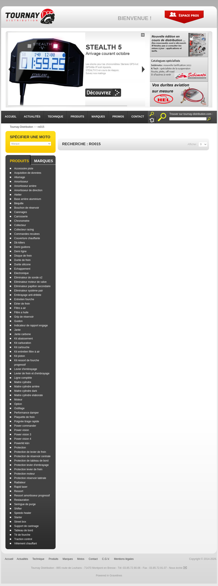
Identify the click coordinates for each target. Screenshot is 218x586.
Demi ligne (20, 251)
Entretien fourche (24, 299)
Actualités (22, 558)
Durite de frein (22, 260)
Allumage (19, 177)
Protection (20, 447)
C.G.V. (106, 558)
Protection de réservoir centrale (32, 456)
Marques (43, 161)
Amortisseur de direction (28, 190)
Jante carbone (22, 334)
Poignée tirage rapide (26, 421)
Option (18, 403)
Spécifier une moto (30, 137)
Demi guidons (22, 247)
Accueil (9, 558)
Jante (17, 329)
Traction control (23, 539)
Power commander (25, 425)
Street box (20, 521)
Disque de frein (23, 255)
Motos (80, 558)
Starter (18, 517)
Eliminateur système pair (28, 290)
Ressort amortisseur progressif (32, 495)
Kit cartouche (21, 347)
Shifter (18, 508)
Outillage (19, 408)
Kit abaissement (23, 338)
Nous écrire (178, 567)
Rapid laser (20, 486)
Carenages (20, 212)
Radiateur (20, 482)
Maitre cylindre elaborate (28, 395)
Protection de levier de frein (30, 451)
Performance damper (26, 412)
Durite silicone (22, 264)
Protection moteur (24, 473)
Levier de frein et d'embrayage (31, 373)
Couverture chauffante (27, 238)
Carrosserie (21, 216)
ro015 (40, 126)
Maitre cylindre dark (25, 390)
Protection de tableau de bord (31, 460)
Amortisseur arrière (25, 185)
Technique (38, 558)
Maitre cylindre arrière (26, 386)
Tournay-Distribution (21, 126)
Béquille (19, 203)
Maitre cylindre (22, 382)
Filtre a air (20, 308)
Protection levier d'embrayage (31, 465)
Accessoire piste (23, 168)
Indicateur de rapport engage (31, 325)
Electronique (21, 273)
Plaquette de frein (24, 417)
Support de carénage (26, 526)
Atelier (18, 194)
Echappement (22, 268)
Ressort (18, 491)
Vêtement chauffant (25, 543)
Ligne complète (23, 377)
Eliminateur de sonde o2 (28, 277)
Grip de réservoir (24, 316)
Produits (19, 161)
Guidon (18, 321)
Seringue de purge (25, 504)
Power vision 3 (22, 434)
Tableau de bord (23, 530)
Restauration (21, 499)
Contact (93, 558)
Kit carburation (22, 342)
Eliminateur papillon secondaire (32, 286)
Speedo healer (22, 512)
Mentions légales (124, 558)
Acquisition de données (27, 172)
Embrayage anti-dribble (27, 294)
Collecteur (20, 225)
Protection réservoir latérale (30, 478)
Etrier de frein (22, 303)
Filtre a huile (21, 312)
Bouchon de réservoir (26, 207)
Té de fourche (22, 534)
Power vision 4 (22, 438)
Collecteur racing (24, 229)
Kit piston (19, 356)
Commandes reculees (27, 233)
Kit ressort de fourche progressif (26, 362)
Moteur (18, 399)
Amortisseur (21, 181)
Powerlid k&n (21, 443)
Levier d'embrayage (25, 369)
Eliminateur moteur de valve (30, 281)
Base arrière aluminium (27, 199)
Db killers (19, 242)
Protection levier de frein (28, 469)
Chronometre (21, 220)
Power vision (21, 430)
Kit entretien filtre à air (27, 351)
